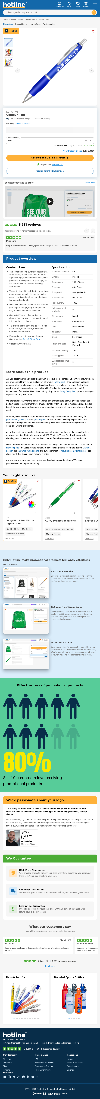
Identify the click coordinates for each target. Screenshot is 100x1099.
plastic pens (40, 419)
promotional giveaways (17, 419)
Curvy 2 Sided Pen (31, 339)
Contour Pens (43, 20)
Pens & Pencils (17, 20)
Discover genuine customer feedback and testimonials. (28, 231)
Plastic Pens (30, 20)
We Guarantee (49, 24)
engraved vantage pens (28, 451)
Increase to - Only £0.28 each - (74, 146)
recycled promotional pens (73, 451)
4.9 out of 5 (43, 961)
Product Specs (21, 24)
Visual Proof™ (57, 164)
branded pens (12, 448)
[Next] (31, 513)
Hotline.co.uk (60, 382)
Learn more (9, 538)
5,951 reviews (30, 224)
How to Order (35, 24)
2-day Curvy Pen (67, 391)
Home (5, 20)
